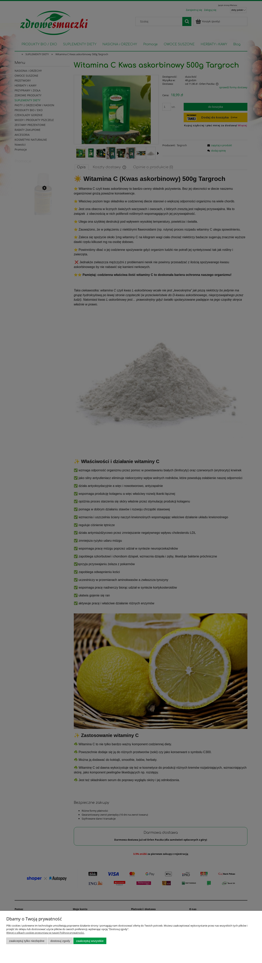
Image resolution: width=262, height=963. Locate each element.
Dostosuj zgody (60, 941)
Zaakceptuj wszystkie (90, 941)
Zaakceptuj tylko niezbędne (26, 941)
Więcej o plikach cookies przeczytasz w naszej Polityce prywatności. (45, 932)
